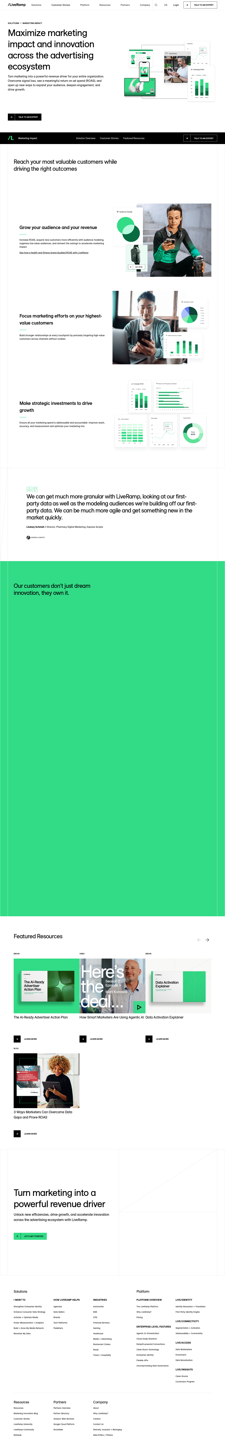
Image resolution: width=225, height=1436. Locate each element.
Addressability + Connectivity (189, 1333)
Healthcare (98, 1333)
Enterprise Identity (145, 1355)
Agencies (57, 1306)
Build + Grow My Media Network (29, 1328)
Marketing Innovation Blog (26, 1413)
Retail (95, 1349)
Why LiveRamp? (143, 1312)
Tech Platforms (60, 1322)
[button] (36, 5)
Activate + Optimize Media (26, 1317)
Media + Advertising (102, 1339)
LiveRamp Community (24, 1429)
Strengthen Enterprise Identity (28, 1306)
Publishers (58, 1328)
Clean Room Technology (147, 1349)
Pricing (139, 1317)
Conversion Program (185, 1381)
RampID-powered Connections (150, 1344)
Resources (18, 1408)
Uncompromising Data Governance (152, 1365)
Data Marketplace (184, 1349)
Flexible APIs (142, 1360)
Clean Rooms (182, 1376)
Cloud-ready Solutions (146, 1338)
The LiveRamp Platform (147, 1306)
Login (176, 4)
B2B (95, 1312)
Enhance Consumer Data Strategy (29, 1312)
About (96, 1408)
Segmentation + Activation (188, 1328)
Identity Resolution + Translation (191, 1306)
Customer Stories (60, 4)
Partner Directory (61, 1413)
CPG (95, 1317)
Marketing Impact (32, 23)
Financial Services (101, 1322)
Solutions (13, 23)
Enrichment (181, 1354)
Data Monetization (184, 1360)
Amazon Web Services (63, 1418)
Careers (97, 1418)
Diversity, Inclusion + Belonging (107, 1429)
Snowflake (58, 1429)
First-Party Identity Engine (188, 1312)
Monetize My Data (22, 1333)
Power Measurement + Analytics (29, 1322)
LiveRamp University (23, 1424)
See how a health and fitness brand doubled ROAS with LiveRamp (53, 252)
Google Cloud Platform (63, 1424)
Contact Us (98, 1424)
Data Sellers (59, 1312)
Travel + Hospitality (102, 1355)
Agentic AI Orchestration (147, 1333)
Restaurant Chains (101, 1344)
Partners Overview (61, 1408)
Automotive (98, 1306)
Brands (56, 1317)
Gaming (96, 1328)
